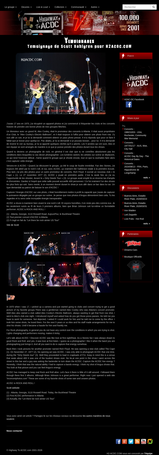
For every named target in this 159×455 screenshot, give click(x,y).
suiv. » (146, 177)
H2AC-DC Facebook (134, 99)
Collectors (60, 7)
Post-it (130, 56)
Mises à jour (133, 118)
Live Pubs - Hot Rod (134, 219)
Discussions (133, 188)
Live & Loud (43, 7)
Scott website (13, 388)
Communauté (78, 7)
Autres (95, 7)
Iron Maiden (130, 210)
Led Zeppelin (130, 214)
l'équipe (148, 453)
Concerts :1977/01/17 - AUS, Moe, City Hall (136, 145)
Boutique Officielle (133, 256)
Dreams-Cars (130, 250)
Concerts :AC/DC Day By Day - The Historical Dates (136, 156)
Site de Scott (13, 225)
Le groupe (11, 7)
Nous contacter (14, 431)
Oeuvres (26, 7)
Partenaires (133, 234)
